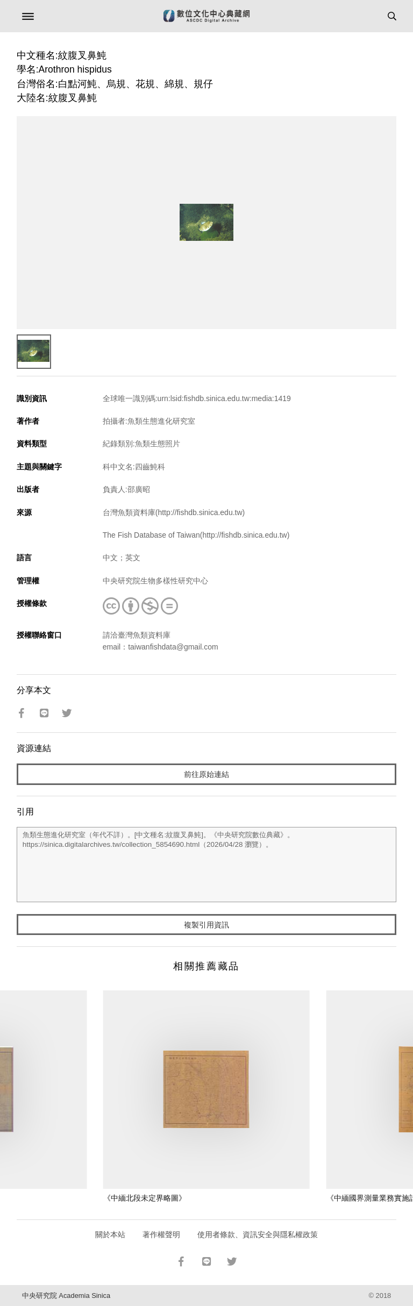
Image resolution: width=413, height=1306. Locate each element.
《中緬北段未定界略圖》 (144, 1198)
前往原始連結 (206, 774)
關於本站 (110, 1234)
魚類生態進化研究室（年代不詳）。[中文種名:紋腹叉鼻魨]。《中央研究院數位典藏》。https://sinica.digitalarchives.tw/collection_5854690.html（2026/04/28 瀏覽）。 (207, 864)
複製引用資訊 (206, 924)
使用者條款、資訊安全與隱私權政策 (257, 1234)
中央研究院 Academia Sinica (66, 1295)
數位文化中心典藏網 (206, 16)
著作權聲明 (161, 1234)
